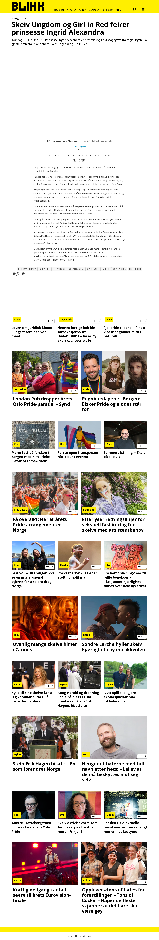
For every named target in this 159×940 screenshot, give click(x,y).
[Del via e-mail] (83, 160)
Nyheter (71, 9)
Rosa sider (107, 9)
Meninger (93, 9)
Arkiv (118, 9)
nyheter (106, 269)
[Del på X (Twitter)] (79, 160)
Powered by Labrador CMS (79, 936)
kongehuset (93, 269)
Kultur (82, 9)
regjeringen (135, 269)
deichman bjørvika (27, 269)
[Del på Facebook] (75, 160)
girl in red (44, 269)
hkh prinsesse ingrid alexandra (68, 269)
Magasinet (58, 9)
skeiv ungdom (119, 269)
